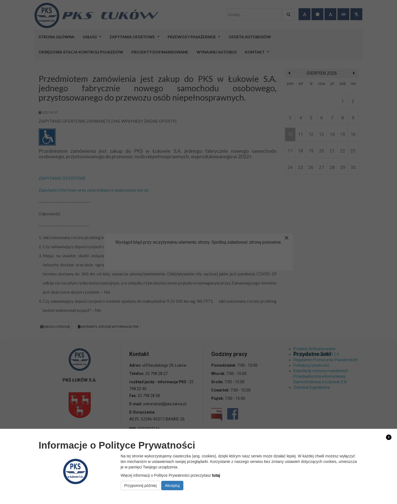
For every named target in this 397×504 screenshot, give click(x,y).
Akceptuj (172, 485)
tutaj (216, 475)
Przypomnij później (140, 485)
